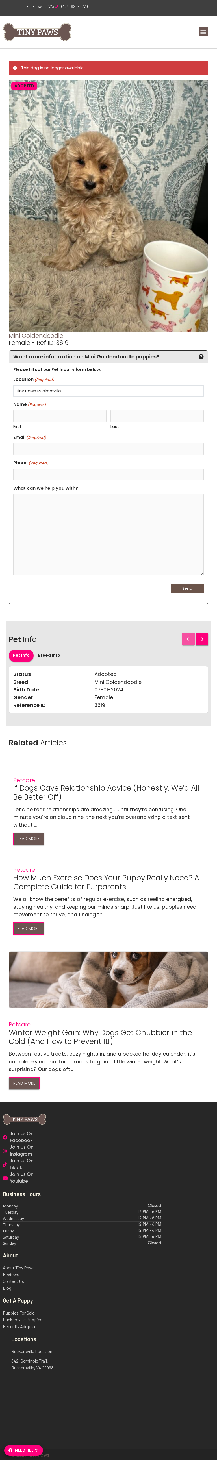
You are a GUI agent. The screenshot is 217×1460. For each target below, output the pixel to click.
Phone (30, 462)
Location (33, 379)
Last (114, 426)
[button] (203, 31)
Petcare (24, 779)
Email (29, 437)
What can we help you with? (45, 487)
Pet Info (21, 654)
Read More (29, 837)
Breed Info (49, 654)
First (17, 426)
